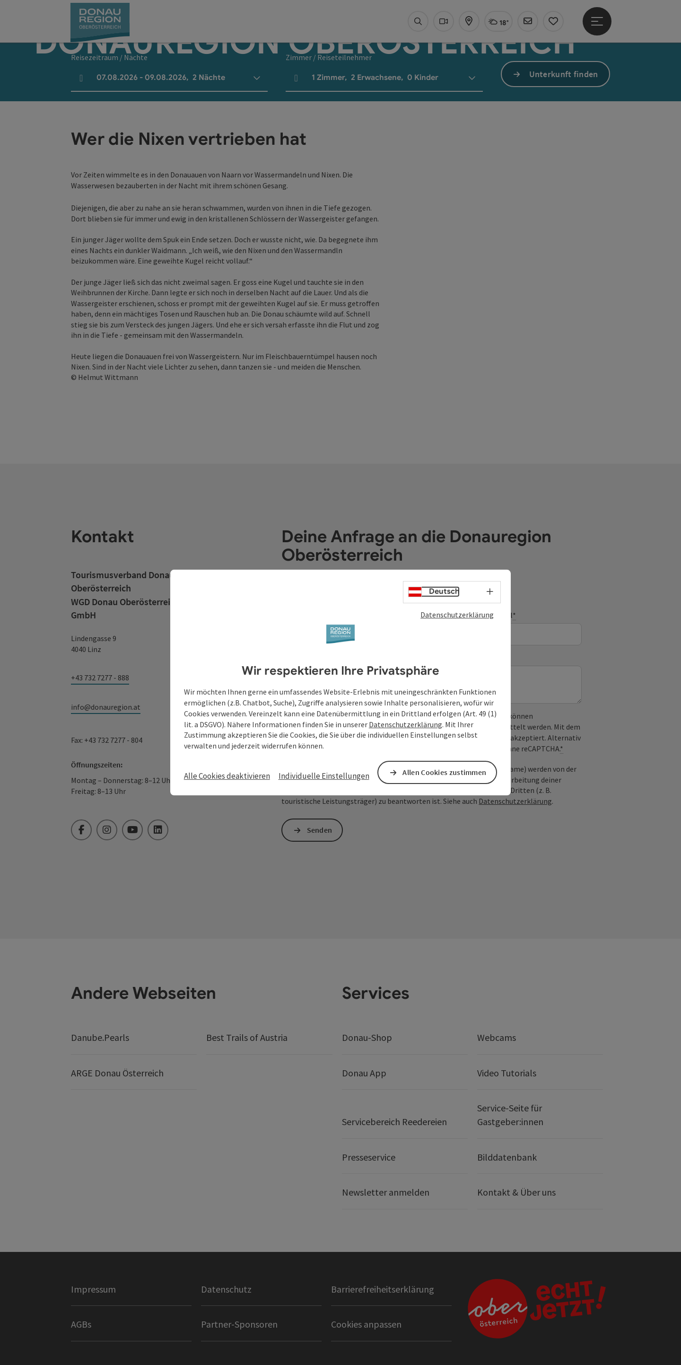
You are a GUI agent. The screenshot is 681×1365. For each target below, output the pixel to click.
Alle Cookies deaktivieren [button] (227, 776)
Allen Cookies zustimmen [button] (444, 772)
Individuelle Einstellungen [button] (324, 776)
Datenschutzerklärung (457, 614)
